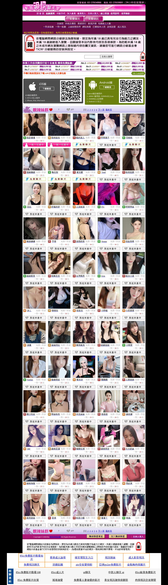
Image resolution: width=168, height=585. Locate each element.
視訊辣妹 (110, 557)
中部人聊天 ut (116, 572)
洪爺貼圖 (57, 564)
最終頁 (108, 109)
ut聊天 (86, 572)
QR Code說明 (138, 73)
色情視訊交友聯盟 (145, 580)
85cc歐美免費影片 (145, 572)
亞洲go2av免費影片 (110, 564)
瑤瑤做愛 (57, 580)
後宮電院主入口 (84, 557)
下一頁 (101, 109)
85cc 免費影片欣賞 (28, 580)
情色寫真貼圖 (55, 537)
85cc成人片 (57, 572)
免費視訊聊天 (32, 564)
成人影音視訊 (136, 557)
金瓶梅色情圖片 (136, 564)
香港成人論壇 (58, 557)
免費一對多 (41, 138)
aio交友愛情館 (84, 564)
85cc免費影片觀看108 (28, 572)
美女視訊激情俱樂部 (116, 580)
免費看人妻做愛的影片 (87, 580)
